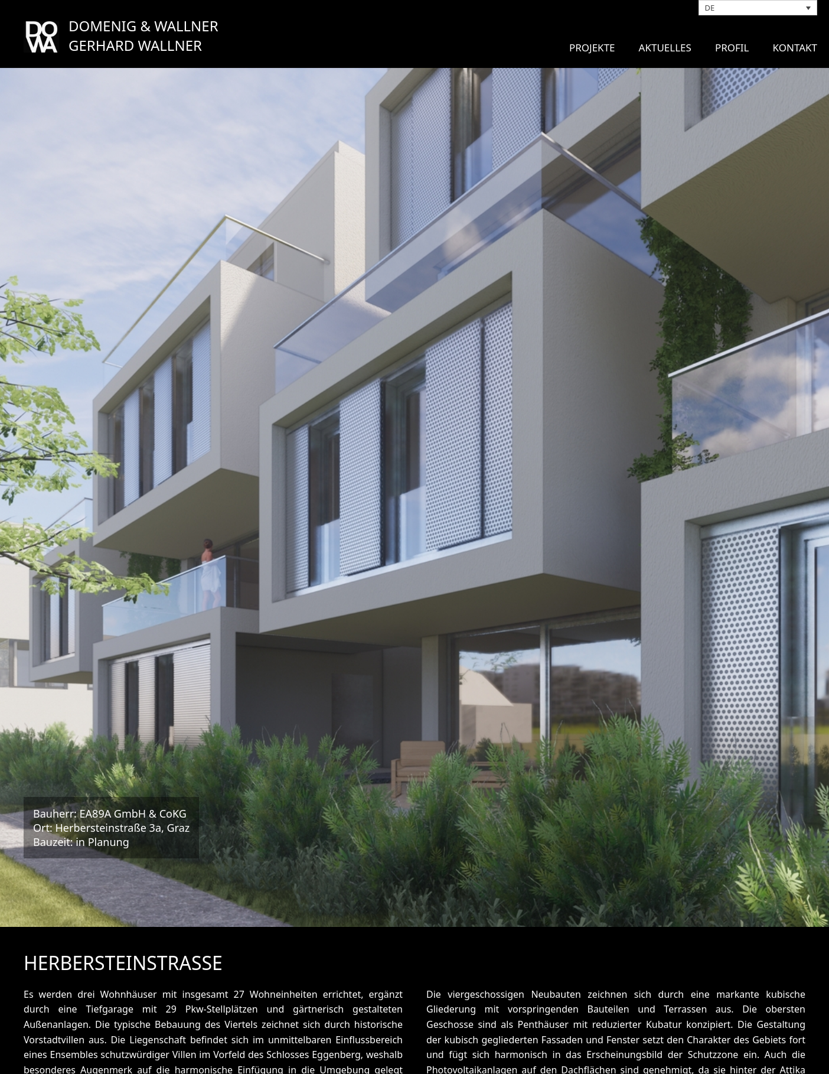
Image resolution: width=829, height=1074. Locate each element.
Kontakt (795, 47)
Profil (732, 47)
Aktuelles (665, 47)
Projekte (592, 47)
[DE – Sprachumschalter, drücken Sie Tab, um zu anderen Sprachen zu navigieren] (758, 7)
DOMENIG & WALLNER (143, 25)
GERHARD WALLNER (135, 45)
